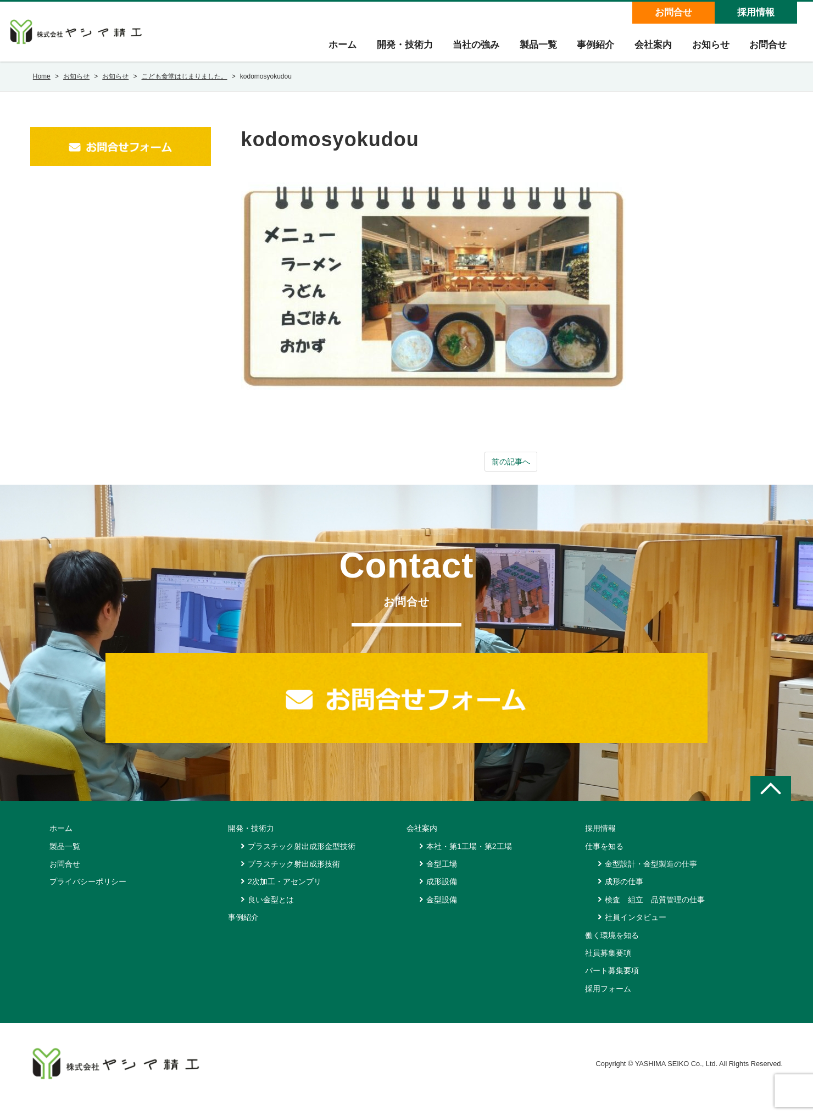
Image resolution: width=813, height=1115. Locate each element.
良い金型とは (271, 911)
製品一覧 (529, 50)
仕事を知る (604, 857)
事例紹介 (588, 50)
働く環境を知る (612, 946)
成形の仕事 (624, 893)
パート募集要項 (612, 982)
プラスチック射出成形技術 (294, 875)
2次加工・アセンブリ (284, 893)
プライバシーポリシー (87, 893)
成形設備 (441, 893)
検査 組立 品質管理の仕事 (655, 911)
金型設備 (441, 911)
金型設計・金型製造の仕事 (651, 875)
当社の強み (465, 50)
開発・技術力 (392, 50)
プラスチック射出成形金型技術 (301, 857)
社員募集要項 (608, 964)
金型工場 (441, 875)
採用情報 (754, 12)
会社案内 (647, 50)
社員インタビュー (635, 928)
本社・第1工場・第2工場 (469, 857)
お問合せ (672, 12)
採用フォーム (608, 1000)
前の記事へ (511, 472)
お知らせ (707, 50)
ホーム (328, 50)
